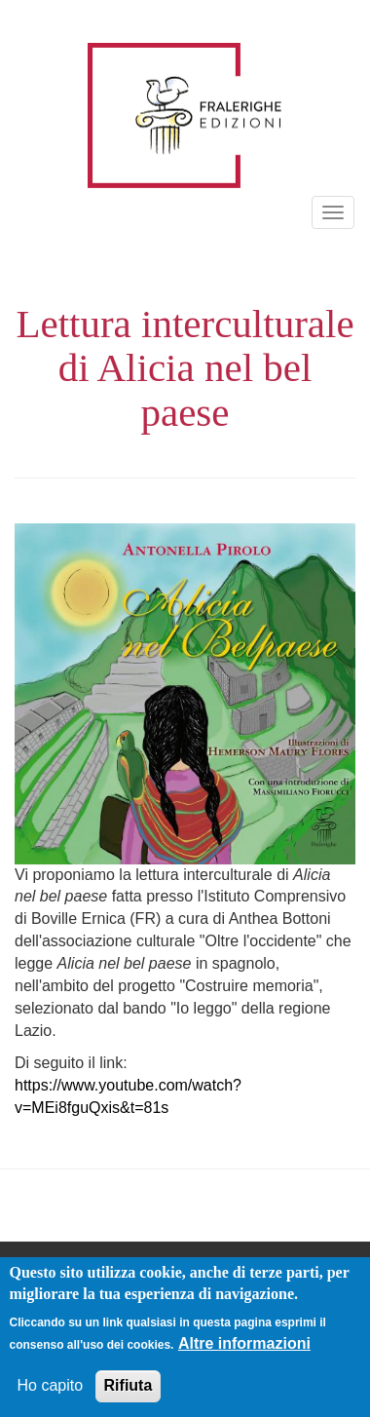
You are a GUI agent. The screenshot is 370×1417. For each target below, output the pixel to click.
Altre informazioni (244, 1346)
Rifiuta (128, 1388)
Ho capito (51, 1388)
